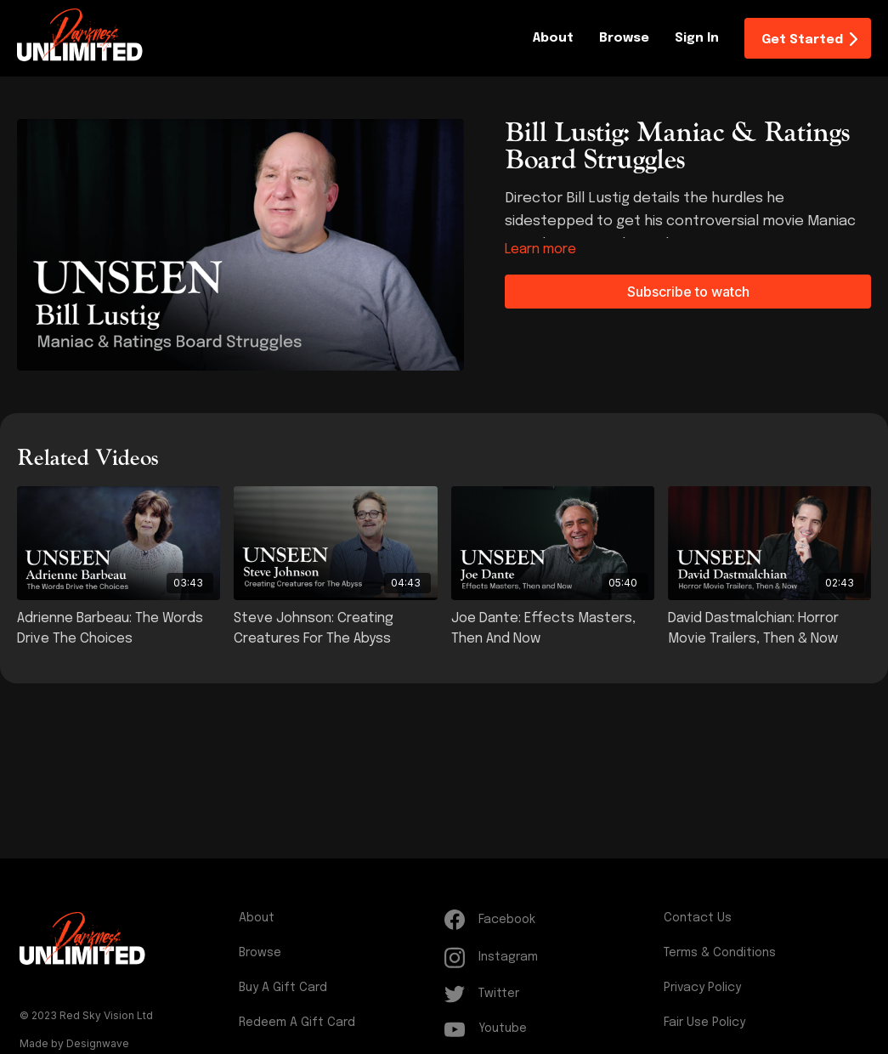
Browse (624, 38)
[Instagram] (550, 957)
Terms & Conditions (720, 953)
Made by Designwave (74, 1043)
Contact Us (698, 918)
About (553, 38)
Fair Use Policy (704, 1022)
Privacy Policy (702, 988)
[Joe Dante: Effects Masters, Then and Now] (552, 629)
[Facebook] (550, 920)
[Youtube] (550, 1029)
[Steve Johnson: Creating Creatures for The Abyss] (335, 629)
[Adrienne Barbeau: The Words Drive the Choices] (118, 629)
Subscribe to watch (688, 291)
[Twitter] (550, 994)
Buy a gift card (283, 988)
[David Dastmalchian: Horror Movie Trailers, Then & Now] (769, 629)
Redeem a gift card (297, 1022)
